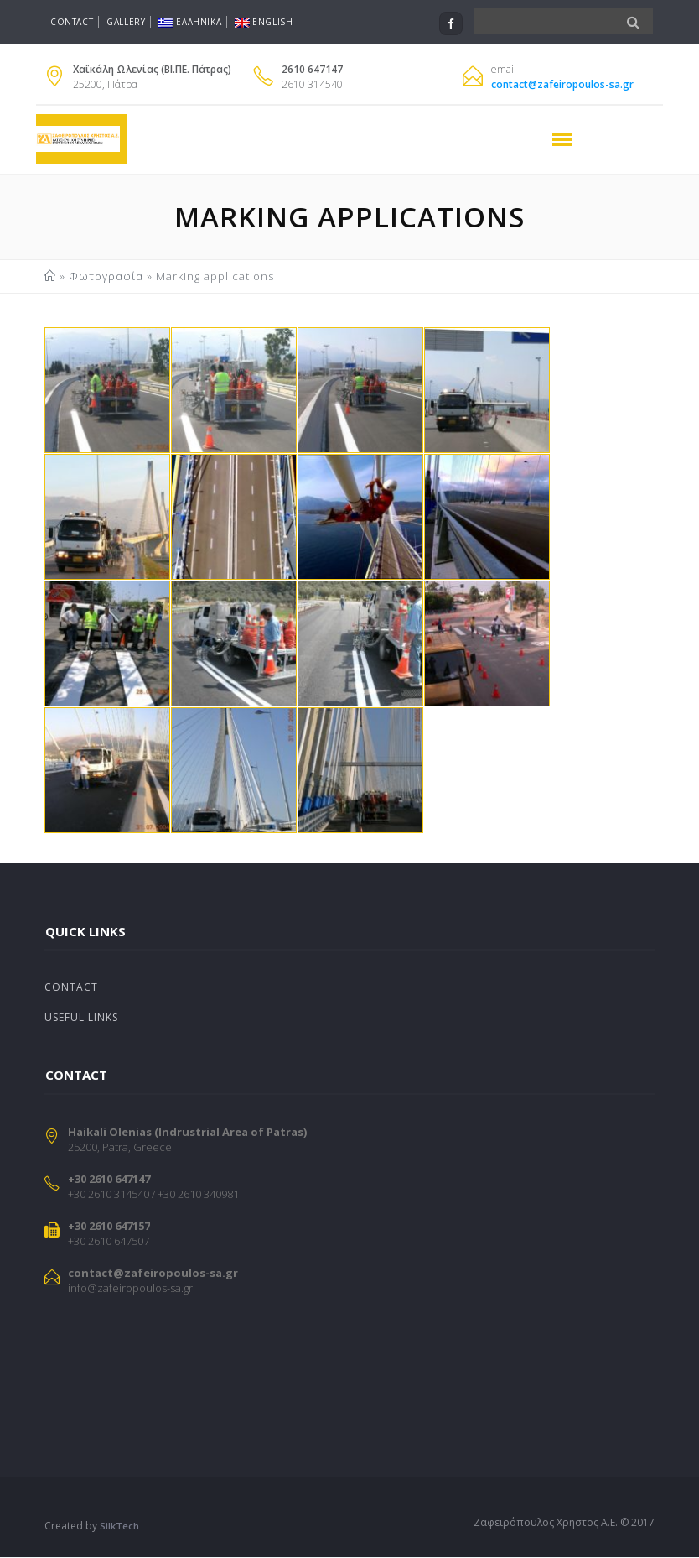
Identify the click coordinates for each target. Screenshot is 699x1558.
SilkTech (119, 1526)
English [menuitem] (264, 22)
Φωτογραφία (106, 276)
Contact (71, 22)
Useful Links (81, 1018)
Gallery (125, 22)
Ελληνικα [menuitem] (189, 22)
